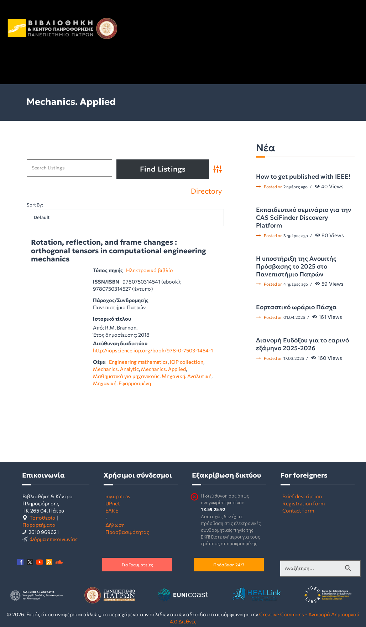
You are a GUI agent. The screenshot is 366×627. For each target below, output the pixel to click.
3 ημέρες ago (295, 235)
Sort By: (35, 205)
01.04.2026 (294, 317)
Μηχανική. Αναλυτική (186, 376)
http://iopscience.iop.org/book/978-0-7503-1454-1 (153, 350)
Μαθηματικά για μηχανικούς (126, 376)
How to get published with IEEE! (303, 176)
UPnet (112, 503)
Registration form (303, 503)
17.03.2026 (293, 358)
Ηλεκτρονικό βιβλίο (149, 270)
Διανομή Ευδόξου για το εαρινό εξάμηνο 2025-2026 (302, 344)
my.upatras (117, 496)
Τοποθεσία (43, 517)
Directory (206, 190)
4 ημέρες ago (295, 283)
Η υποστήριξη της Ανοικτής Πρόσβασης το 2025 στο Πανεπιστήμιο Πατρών (296, 266)
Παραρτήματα (39, 524)
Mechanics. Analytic (116, 369)
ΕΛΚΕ (111, 510)
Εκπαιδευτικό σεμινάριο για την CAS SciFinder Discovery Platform (303, 217)
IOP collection (186, 361)
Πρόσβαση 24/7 (228, 564)
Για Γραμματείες (137, 564)
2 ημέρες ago (295, 186)
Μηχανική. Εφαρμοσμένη (122, 383)
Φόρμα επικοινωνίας (54, 539)
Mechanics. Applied (163, 369)
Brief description (302, 496)
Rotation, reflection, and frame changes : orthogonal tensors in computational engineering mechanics (118, 251)
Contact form (298, 510)
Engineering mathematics (138, 361)
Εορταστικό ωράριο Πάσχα (296, 307)
